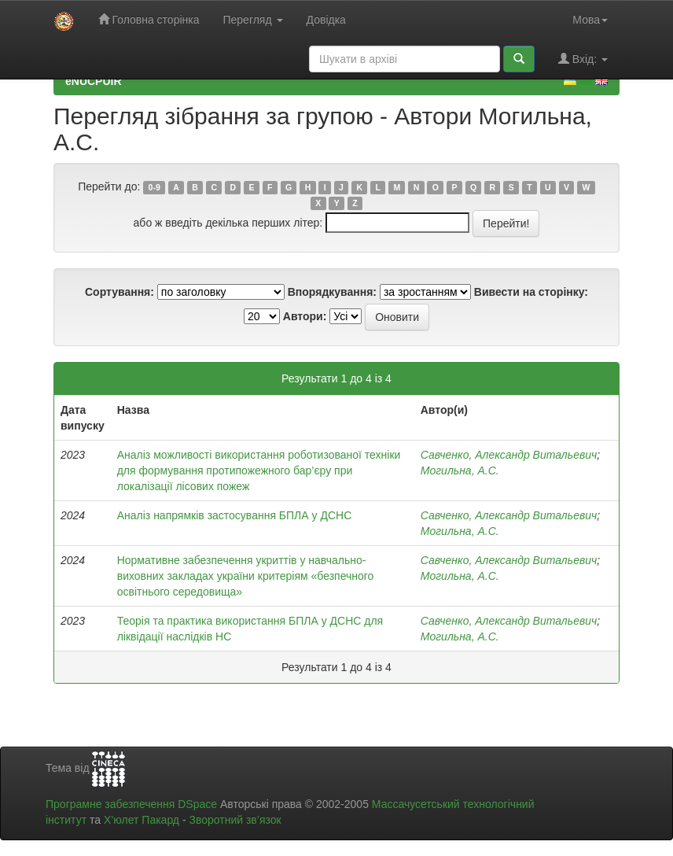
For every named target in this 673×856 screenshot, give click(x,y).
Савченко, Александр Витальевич (509, 454)
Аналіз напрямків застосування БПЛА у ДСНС (234, 515)
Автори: (305, 316)
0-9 (154, 187)
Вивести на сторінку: (531, 292)
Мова (590, 19)
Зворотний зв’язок (235, 820)
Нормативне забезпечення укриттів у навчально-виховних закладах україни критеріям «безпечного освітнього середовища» (245, 576)
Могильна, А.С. (460, 470)
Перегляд (252, 19)
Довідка (326, 19)
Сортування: (119, 292)
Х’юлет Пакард (141, 820)
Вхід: (583, 58)
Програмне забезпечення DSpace (131, 804)
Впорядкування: (332, 292)
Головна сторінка (149, 19)
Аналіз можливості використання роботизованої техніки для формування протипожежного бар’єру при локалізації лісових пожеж (259, 470)
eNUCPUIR (93, 81)
